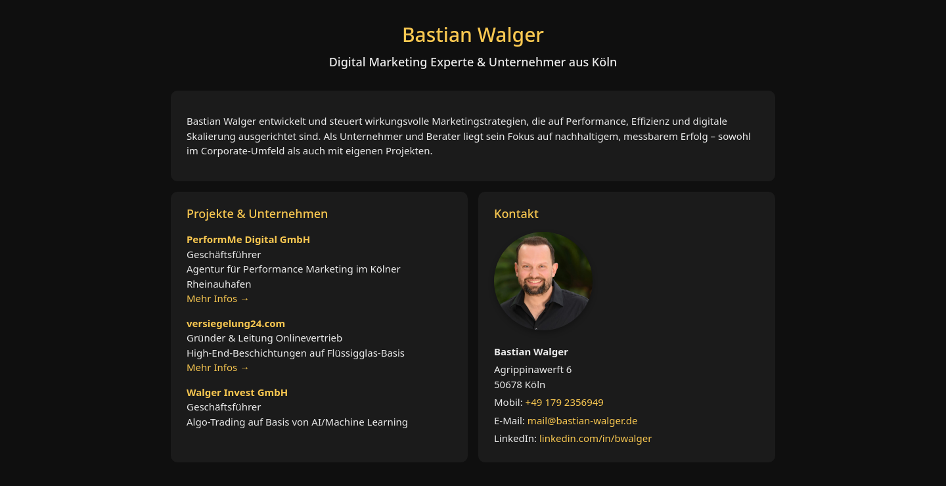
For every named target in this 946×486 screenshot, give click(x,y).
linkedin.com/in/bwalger (595, 438)
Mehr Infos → (218, 298)
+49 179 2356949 (565, 402)
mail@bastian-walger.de (583, 420)
